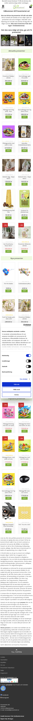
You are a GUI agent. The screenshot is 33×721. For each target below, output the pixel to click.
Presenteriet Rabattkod (7, 668)
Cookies (2, 657)
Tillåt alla (16, 384)
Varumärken (3, 660)
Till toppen (16, 651)
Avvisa (16, 394)
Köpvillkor (3, 662)
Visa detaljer (24, 379)
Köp (8, 83)
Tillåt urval (16, 389)
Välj (8, 532)
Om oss (2, 665)
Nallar (2, 670)
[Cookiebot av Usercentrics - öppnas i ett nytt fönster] (23, 325)
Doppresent (3, 673)
